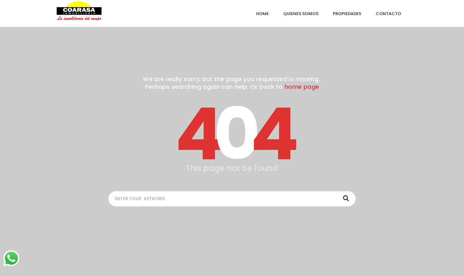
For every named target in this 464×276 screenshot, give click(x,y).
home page (302, 87)
